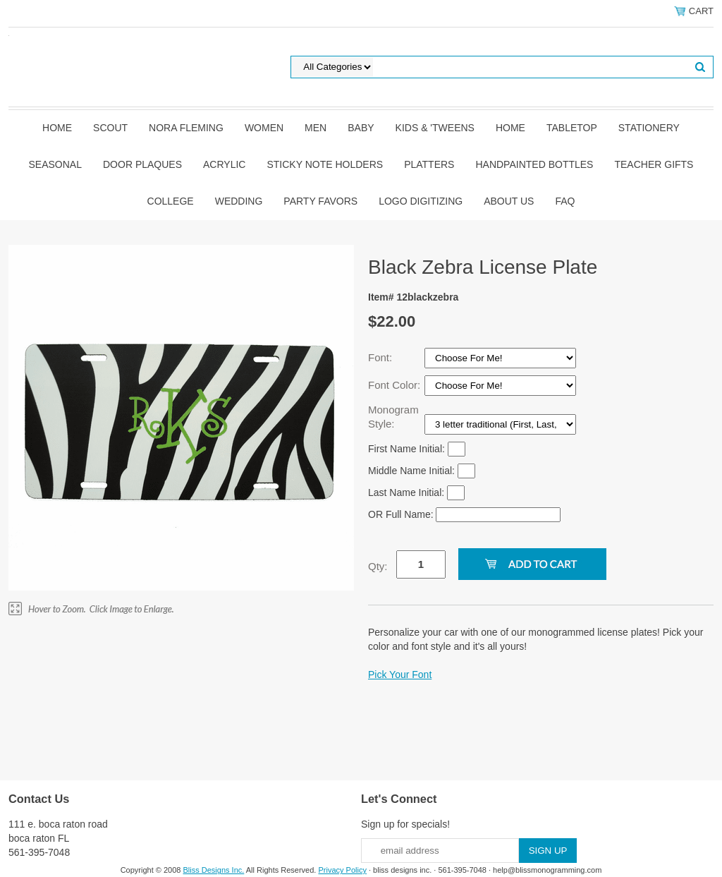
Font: (381, 357)
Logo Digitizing (421, 201)
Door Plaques (142, 164)
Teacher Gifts (653, 164)
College (170, 201)
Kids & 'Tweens (435, 127)
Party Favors (320, 201)
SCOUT (110, 127)
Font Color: (395, 385)
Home (57, 127)
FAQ (565, 201)
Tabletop (571, 127)
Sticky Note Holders (325, 164)
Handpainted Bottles (534, 164)
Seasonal (55, 164)
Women (264, 127)
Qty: (378, 566)
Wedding (239, 201)
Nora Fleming (186, 127)
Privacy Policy (342, 870)
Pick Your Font (400, 674)
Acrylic (224, 164)
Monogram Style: (393, 417)
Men (315, 127)
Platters (429, 164)
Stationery (649, 127)
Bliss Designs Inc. (214, 870)
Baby (361, 127)
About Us (509, 201)
